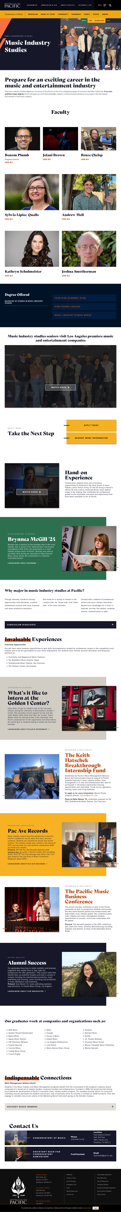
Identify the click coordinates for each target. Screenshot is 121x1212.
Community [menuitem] (63, 14)
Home (7, 36)
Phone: (74, 1136)
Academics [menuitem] (32, 5)
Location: (98, 1132)
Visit (90, 20)
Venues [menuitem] (105, 14)
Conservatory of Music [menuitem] (14, 14)
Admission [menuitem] (33, 14)
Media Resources (72, 1191)
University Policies (102, 1184)
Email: (96, 1152)
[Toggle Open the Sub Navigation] (102, 5)
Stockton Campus (41, 1175)
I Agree (95, 1208)
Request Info (99, 20)
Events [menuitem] (87, 14)
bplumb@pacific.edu (88, 795)
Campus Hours (71, 1178)
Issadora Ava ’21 (15, 852)
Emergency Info (71, 1184)
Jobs (68, 1188)
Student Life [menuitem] (85, 5)
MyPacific (69, 1175)
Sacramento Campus (42, 1188)
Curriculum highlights (60, 624)
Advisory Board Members (60, 1106)
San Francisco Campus (43, 1201)
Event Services (71, 1181)
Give (108, 20)
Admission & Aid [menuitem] (49, 5)
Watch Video (60, 387)
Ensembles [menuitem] (76, 14)
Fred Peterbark (78, 1154)
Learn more (86, 1208)
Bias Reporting (101, 1178)
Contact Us (70, 1194)
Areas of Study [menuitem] (48, 14)
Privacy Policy (101, 1194)
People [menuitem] (96, 14)
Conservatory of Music (22, 36)
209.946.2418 (77, 1139)
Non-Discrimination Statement (106, 1188)
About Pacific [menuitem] (68, 5)
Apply (84, 20)
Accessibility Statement (104, 1175)
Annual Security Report (104, 1191)
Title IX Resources (102, 1181)
